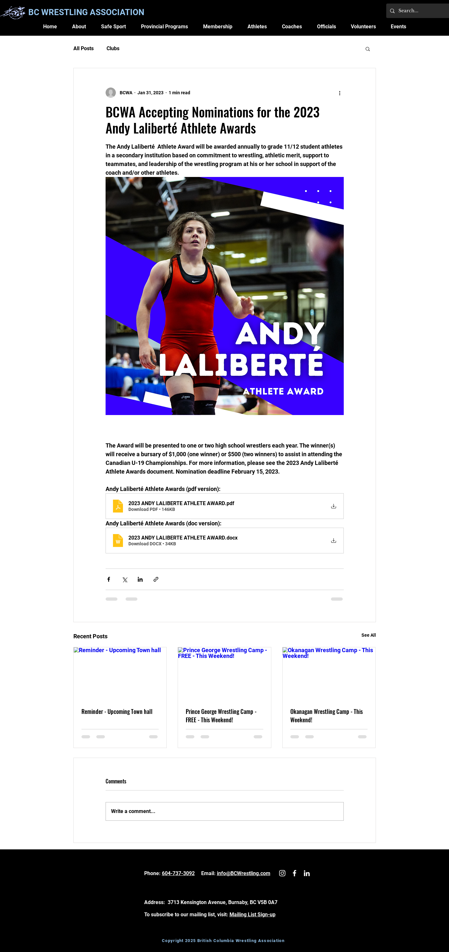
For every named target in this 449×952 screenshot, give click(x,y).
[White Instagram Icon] (282, 873)
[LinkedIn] (307, 873)
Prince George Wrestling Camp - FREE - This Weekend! (221, 715)
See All (368, 635)
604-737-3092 (178, 873)
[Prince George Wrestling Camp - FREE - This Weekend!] (224, 673)
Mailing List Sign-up (252, 914)
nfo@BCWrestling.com (244, 873)
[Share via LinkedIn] (140, 579)
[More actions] (340, 93)
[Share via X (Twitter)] (124, 579)
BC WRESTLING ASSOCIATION (86, 12)
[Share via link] (156, 579)
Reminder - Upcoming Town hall (117, 711)
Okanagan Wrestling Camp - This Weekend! (326, 715)
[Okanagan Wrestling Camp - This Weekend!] (329, 673)
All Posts (83, 48)
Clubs (113, 48)
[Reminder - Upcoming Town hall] (120, 673)
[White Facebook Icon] (294, 873)
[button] (78, 26)
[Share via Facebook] (109, 579)
